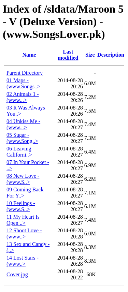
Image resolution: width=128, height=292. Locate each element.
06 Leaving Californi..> (19, 152)
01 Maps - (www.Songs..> (23, 83)
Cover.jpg (17, 274)
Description (110, 55)
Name (29, 55)
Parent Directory (24, 73)
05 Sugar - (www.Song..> (22, 138)
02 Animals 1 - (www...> (22, 97)
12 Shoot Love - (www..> (24, 233)
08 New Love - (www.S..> (22, 179)
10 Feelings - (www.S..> (20, 206)
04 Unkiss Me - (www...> (23, 124)
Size (90, 55)
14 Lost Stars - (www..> (22, 261)
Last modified (68, 55)
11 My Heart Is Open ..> (23, 220)
